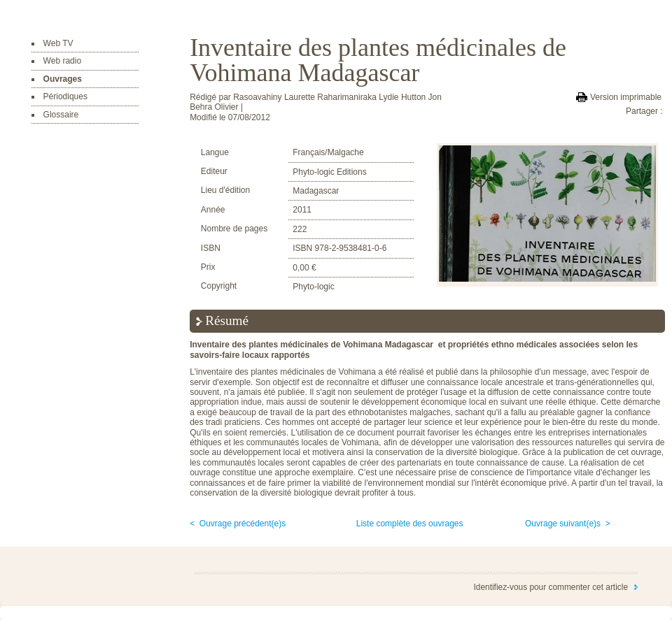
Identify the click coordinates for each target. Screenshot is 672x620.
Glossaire (61, 115)
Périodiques (65, 96)
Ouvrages (62, 79)
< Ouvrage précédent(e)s (238, 523)
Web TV (58, 43)
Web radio (62, 61)
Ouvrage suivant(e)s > (567, 523)
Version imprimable (626, 97)
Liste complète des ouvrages (409, 523)
